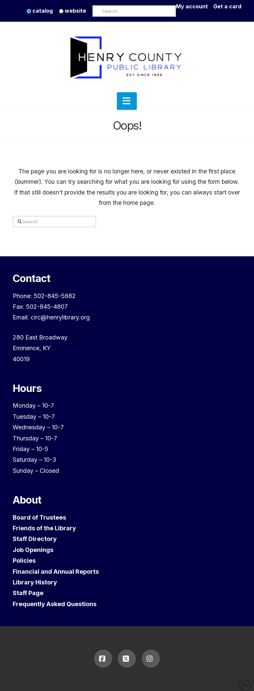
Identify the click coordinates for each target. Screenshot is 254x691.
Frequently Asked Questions (54, 603)
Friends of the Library (44, 528)
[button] (127, 101)
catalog (40, 10)
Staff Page (28, 592)
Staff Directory (35, 538)
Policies (24, 560)
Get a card (227, 6)
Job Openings (33, 549)
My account (194, 6)
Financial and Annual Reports (56, 571)
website (72, 10)
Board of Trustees (39, 517)
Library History (35, 582)
